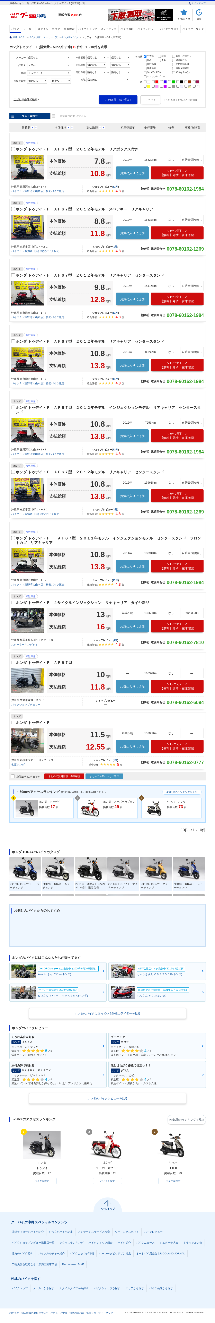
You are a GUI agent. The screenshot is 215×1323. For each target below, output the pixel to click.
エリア (56, 29)
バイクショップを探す (107, 1288)
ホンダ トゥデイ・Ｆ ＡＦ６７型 (44, 663)
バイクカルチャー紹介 (51, 1254)
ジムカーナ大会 (169, 1243)
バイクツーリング (193, 29)
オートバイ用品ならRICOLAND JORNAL (160, 1254)
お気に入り (184, 18)
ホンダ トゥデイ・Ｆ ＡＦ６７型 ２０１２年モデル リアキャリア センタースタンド (90, 275)
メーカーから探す (43, 1288)
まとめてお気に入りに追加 (104, 776)
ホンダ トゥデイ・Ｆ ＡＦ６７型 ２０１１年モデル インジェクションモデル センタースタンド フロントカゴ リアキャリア (108, 540)
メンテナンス (109, 29)
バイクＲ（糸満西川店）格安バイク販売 (35, 251)
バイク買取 (127, 29)
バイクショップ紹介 (101, 1243)
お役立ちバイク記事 (61, 1232)
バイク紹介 (124, 1243)
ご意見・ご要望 (59, 1313)
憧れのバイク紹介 (22, 1254)
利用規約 (14, 1313)
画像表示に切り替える (73, 116)
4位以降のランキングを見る (182, 792)
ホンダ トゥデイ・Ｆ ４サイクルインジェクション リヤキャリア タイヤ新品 (82, 603)
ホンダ (17, 142)
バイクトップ (20, 1288)
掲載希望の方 (77, 1313)
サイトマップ (197, 3)
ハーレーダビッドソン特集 (115, 1254)
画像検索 (69, 29)
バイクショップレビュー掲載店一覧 (33, 1243)
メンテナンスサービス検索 (94, 1232)
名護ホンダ (18, 764)
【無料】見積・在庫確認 (177, 173)
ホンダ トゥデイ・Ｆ (33, 723)
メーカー (28, 29)
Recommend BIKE (73, 1264)
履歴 (199, 18)
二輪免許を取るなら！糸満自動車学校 (34, 1264)
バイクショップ (87, 29)
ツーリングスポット (127, 1232)
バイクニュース (145, 1243)
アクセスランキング (71, 1243)
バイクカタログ (169, 29)
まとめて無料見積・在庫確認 (64, 776)
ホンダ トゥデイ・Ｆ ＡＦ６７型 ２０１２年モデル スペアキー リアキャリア (84, 209)
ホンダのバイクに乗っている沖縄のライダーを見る (108, 1013)
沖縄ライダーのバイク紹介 (28, 1232)
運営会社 (91, 1313)
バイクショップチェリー (26, 704)
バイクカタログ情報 (82, 1254)
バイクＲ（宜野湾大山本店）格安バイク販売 (37, 191)
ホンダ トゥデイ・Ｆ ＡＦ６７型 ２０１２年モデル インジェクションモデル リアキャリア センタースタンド (108, 410)
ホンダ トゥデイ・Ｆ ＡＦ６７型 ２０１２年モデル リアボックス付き (77, 149)
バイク (15, 28)
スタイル (43, 29)
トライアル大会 (192, 1243)
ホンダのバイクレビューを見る (108, 1098)
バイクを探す (42, 1181)
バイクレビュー (146, 29)
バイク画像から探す (161, 1288)
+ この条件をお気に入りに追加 (180, 99)
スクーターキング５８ (24, 644)
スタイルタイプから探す (74, 1288)
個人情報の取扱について (34, 1313)
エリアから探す (134, 1288)
